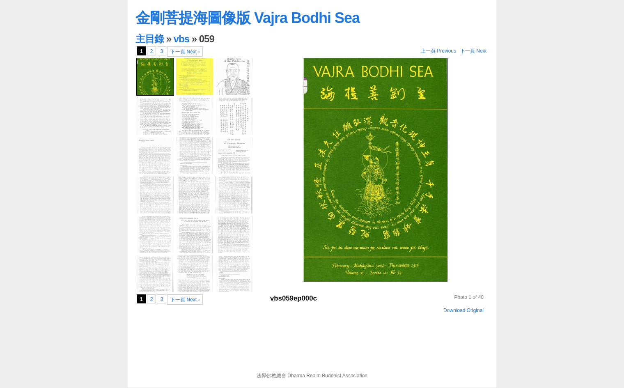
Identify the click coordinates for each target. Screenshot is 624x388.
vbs (181, 38)
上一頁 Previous (438, 51)
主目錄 (149, 38)
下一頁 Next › (185, 52)
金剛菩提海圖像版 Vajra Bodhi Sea (247, 17)
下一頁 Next (473, 51)
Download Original (463, 310)
